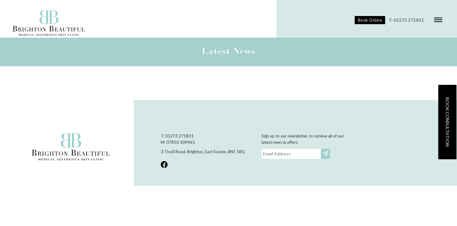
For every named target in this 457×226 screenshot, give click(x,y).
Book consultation (447, 122)
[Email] (291, 154)
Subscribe (326, 153)
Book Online (370, 20)
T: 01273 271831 (406, 20)
